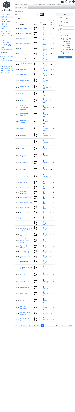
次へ (73, 326)
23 (71, 325)
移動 (41, 14)
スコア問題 (24, 5)
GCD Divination (24, 207)
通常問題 (17, 5)
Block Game (23, 293)
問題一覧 (4, 17)
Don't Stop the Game (26, 202)
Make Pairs (23, 69)
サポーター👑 (5, 33)
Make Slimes (23, 74)
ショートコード (33, 5)
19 (59, 325)
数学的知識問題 (51, 5)
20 (62, 325)
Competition (23, 275)
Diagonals (23, 156)
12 (40, 325)
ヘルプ (3, 47)
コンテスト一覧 (6, 21)
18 (56, 325)
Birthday (22, 128)
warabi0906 (45, 300)
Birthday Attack (24, 94)
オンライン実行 (6, 45)
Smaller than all (24, 287)
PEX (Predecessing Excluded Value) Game (25, 240)
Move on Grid (24, 49)
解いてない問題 (67, 39)
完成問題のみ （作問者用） (66, 46)
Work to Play (23, 182)
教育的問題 (42, 5)
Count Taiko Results (25, 187)
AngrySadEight (45, 80)
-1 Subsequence (24, 54)
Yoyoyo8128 (45, 293)
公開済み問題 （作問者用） (66, 42)
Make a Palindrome (25, 33)
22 (68, 325)
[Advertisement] (7, 99)
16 (51, 325)
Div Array (22, 38)
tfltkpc (45, 313)
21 (65, 325)
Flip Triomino (24, 162)
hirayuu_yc (45, 281)
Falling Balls (23, 28)
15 (48, 325)
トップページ (5, 14)
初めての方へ (5, 42)
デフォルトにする (68, 52)
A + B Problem (24, 59)
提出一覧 (4, 19)
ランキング (4, 26)
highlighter (45, 268)
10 (34, 325)
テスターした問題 (68, 49)
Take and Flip (24, 176)
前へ (16, 326)
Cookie (22, 300)
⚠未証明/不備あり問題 (20, 7)
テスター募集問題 (6, 50)
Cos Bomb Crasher (25, 197)
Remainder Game (25, 213)
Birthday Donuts (24, 80)
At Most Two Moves (25, 281)
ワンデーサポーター (6, 37)
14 (45, 325)
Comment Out (24, 169)
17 (54, 325)
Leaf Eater (23, 135)
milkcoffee (45, 135)
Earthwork (23, 223)
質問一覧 (4, 24)
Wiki (2, 29)
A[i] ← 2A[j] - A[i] (24, 252)
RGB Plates (23, 142)
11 (37, 325)
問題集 (3, 40)
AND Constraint (24, 149)
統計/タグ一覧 (5, 31)
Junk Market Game (25, 44)
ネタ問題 (59, 5)
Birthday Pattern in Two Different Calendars (25, 107)
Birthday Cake (24, 101)
